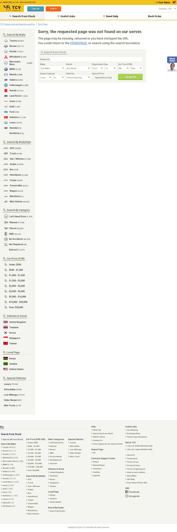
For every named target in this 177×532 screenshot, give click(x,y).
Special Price (98, 73)
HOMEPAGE (78, 43)
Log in (53, 8)
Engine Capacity (47, 73)
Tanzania (96, 469)
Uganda (96, 475)
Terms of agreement (135, 469)
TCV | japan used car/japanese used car (17, 24)
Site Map (130, 479)
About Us (130, 455)
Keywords (44, 59)
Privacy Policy (133, 465)
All (93, 453)
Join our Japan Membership (139, 449)
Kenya (95, 462)
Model (69, 64)
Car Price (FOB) (125, 64)
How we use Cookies (135, 472)
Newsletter (131, 476)
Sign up (35, 8)
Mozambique (98, 465)
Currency (163, 9)
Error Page (42, 24)
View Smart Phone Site (136, 483)
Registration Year (100, 64)
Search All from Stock (12, 439)
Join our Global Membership (139, 446)
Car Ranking (132, 430)
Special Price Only (103, 78)
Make (42, 64)
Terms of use (132, 462)
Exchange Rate (133, 433)
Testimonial (131, 458)
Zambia (96, 472)
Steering (70, 73)
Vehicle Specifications (136, 437)
